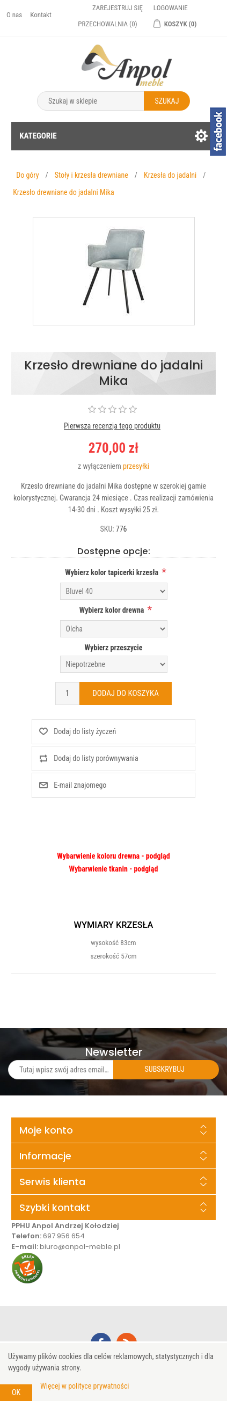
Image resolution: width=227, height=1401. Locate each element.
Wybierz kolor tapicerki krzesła (111, 572)
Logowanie (170, 8)
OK (16, 1392)
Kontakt (41, 15)
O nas (14, 15)
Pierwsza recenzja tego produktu (112, 426)
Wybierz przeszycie (113, 647)
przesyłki (136, 466)
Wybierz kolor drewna (111, 610)
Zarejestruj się (117, 8)
